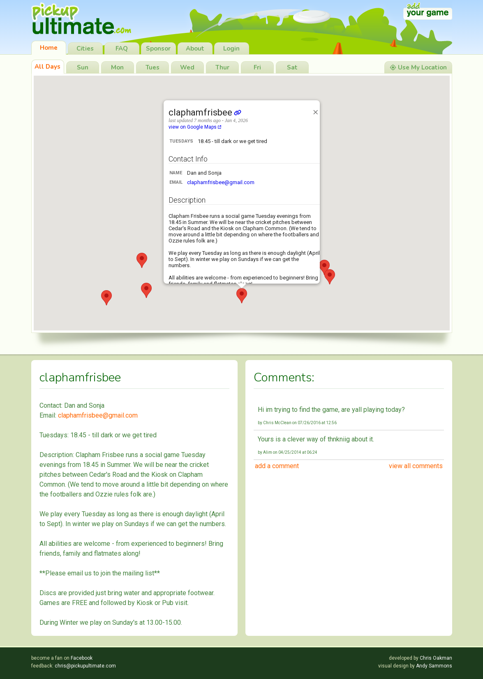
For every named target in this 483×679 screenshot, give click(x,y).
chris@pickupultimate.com (85, 666)
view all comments (416, 466)
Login (231, 48)
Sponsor (158, 48)
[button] (106, 297)
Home (49, 48)
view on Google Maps (195, 127)
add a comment (277, 466)
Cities (85, 48)
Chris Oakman (436, 658)
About (195, 48)
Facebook (81, 658)
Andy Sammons (434, 666)
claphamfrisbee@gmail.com (220, 182)
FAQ (122, 48)
